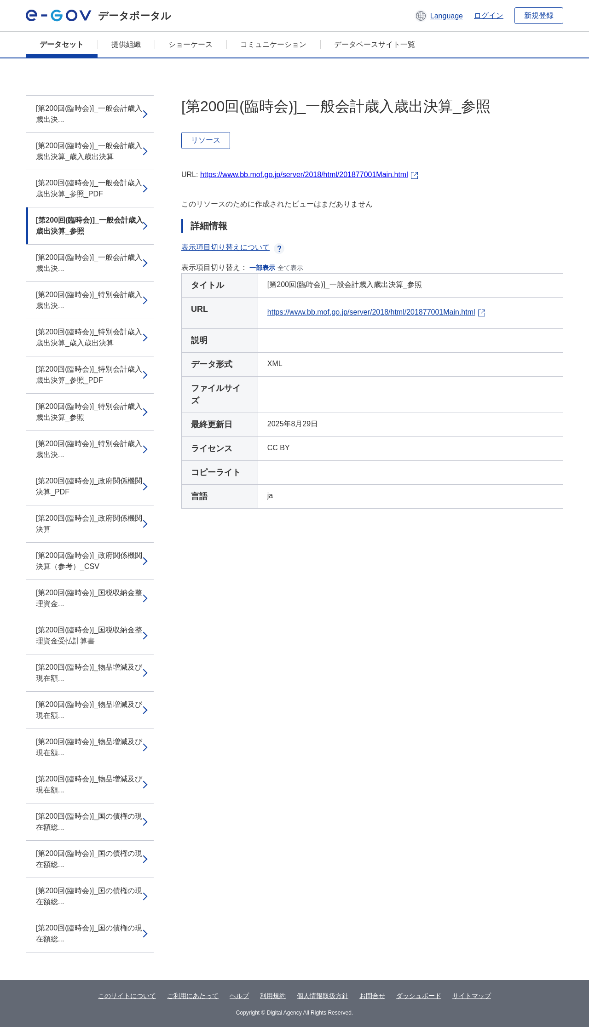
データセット (62, 44)
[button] (439, 16)
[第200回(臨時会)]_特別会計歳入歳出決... (89, 300)
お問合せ (372, 995)
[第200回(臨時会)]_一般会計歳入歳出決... (89, 113)
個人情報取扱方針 (322, 995)
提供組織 (126, 44)
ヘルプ (239, 995)
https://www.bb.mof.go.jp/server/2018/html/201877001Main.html (304, 174)
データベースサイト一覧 (374, 44)
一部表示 (262, 267)
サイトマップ (471, 995)
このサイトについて (127, 995)
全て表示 (290, 267)
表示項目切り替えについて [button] (232, 247)
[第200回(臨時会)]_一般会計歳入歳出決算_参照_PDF (89, 188)
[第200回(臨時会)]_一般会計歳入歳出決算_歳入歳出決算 (89, 151)
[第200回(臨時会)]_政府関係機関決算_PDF (89, 486)
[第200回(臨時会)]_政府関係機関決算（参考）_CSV (89, 560)
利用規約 (273, 995)
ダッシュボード (418, 995)
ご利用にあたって (193, 995)
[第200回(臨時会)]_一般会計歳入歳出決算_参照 (89, 225)
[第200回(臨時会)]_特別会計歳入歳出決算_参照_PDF (89, 374)
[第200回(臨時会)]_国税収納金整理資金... (89, 598)
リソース (205, 140)
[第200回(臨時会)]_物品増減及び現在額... (89, 672)
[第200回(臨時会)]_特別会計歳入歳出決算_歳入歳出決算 (89, 337)
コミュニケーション (273, 44)
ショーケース (190, 44)
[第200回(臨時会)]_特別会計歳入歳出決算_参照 (89, 411)
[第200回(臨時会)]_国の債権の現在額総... (89, 821)
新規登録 (539, 15)
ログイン (488, 15)
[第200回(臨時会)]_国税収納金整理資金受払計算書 (89, 635)
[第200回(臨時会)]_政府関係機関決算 (89, 523)
